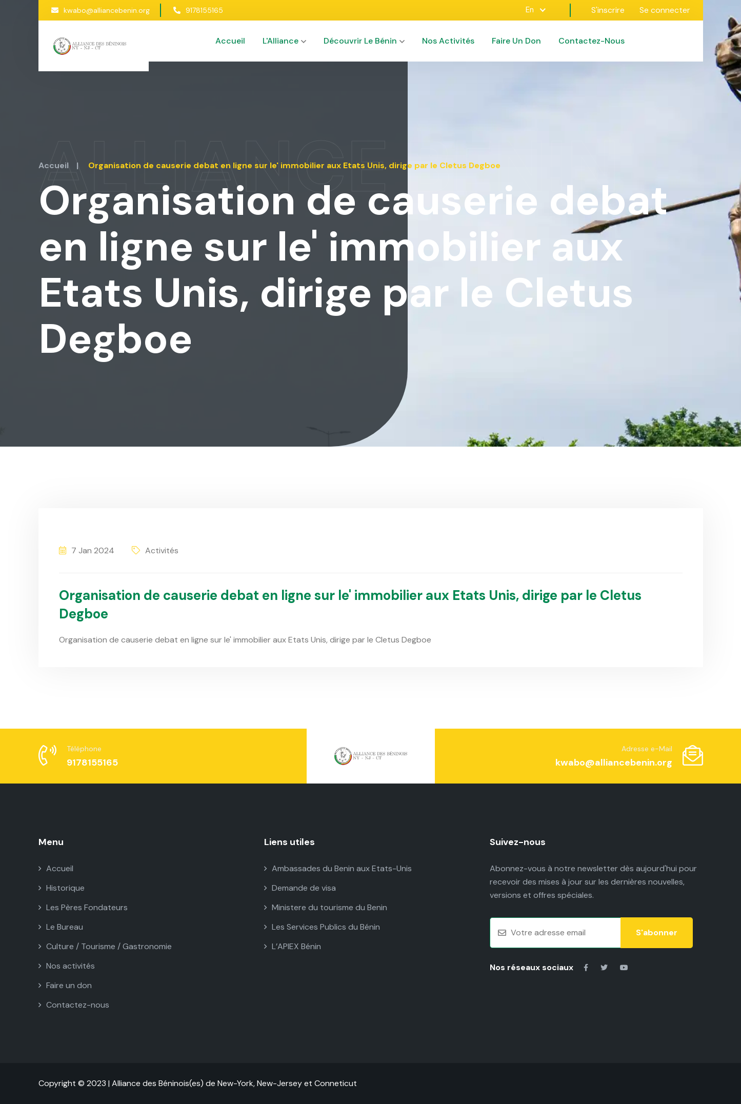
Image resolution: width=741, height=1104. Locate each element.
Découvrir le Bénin (364, 40)
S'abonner (656, 932)
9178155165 (198, 10)
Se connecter (664, 10)
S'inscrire (608, 10)
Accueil (230, 40)
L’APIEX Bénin (292, 946)
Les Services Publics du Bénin (322, 926)
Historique (61, 887)
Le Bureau (60, 926)
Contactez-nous (591, 40)
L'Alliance (284, 40)
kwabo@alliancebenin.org (100, 10)
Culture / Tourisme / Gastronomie (105, 946)
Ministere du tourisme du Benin (325, 907)
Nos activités (448, 40)
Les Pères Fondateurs (83, 907)
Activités (155, 550)
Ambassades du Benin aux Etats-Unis (338, 868)
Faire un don (516, 40)
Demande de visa (300, 887)
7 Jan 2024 (86, 550)
